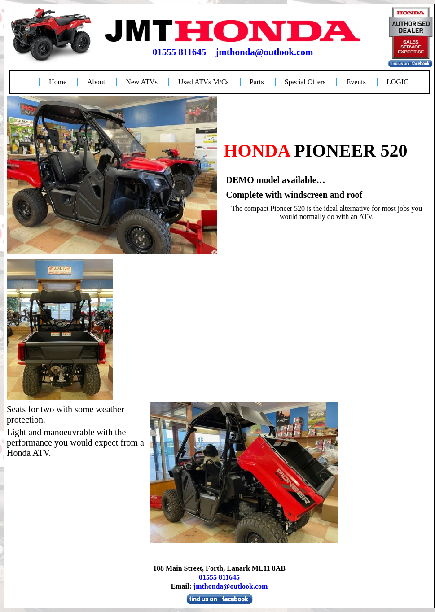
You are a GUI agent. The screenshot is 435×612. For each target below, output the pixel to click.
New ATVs (142, 82)
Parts (257, 82)
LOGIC (398, 82)
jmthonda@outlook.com (264, 52)
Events (356, 82)
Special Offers (305, 82)
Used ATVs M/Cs (203, 82)
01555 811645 (180, 52)
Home (57, 82)
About (96, 82)
